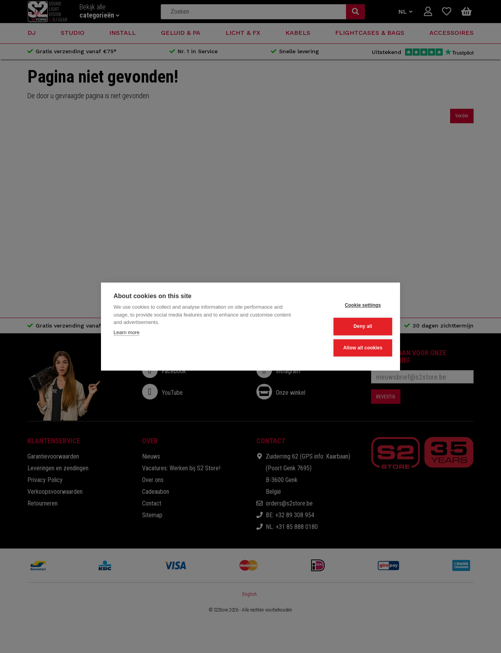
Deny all (349, 326)
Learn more (126, 333)
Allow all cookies (348, 347)
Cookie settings (349, 306)
